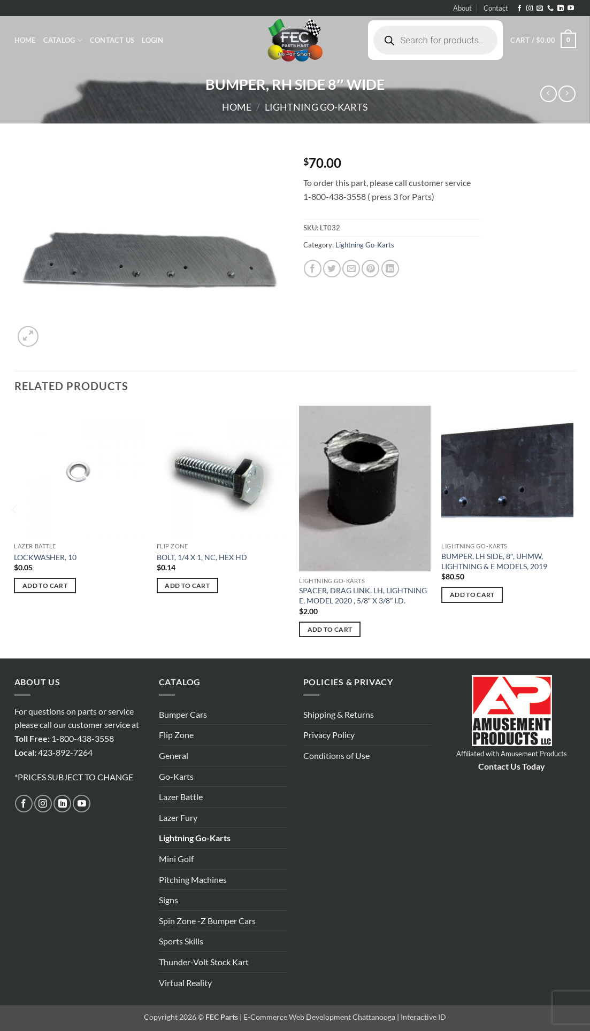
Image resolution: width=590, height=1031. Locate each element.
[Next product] (548, 94)
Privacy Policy (329, 735)
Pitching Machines (193, 879)
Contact (496, 8)
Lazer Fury (178, 817)
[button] (152, 40)
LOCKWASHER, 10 (45, 557)
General (173, 755)
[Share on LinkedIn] (390, 268)
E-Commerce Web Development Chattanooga (319, 1016)
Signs (168, 900)
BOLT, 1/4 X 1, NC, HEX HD (202, 557)
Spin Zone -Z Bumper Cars (207, 921)
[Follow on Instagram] (529, 8)
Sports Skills (181, 941)
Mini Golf (176, 859)
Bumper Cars (183, 714)
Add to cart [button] (44, 585)
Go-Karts (176, 776)
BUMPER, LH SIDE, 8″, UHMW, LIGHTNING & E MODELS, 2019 (494, 561)
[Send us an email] (540, 8)
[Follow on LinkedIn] (560, 8)
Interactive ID (423, 1016)
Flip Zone (176, 735)
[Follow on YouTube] (571, 8)
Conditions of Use (336, 755)
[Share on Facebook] (312, 268)
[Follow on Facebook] (519, 8)
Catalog (62, 40)
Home (25, 40)
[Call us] (550, 8)
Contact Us (112, 40)
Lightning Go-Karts (316, 107)
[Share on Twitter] (332, 268)
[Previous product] (566, 94)
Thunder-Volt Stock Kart (204, 962)
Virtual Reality (185, 983)
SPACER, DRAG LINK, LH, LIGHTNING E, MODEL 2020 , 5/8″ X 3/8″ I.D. (363, 595)
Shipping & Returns (338, 714)
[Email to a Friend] (351, 268)
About (462, 8)
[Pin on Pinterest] (370, 268)
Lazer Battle (181, 797)
